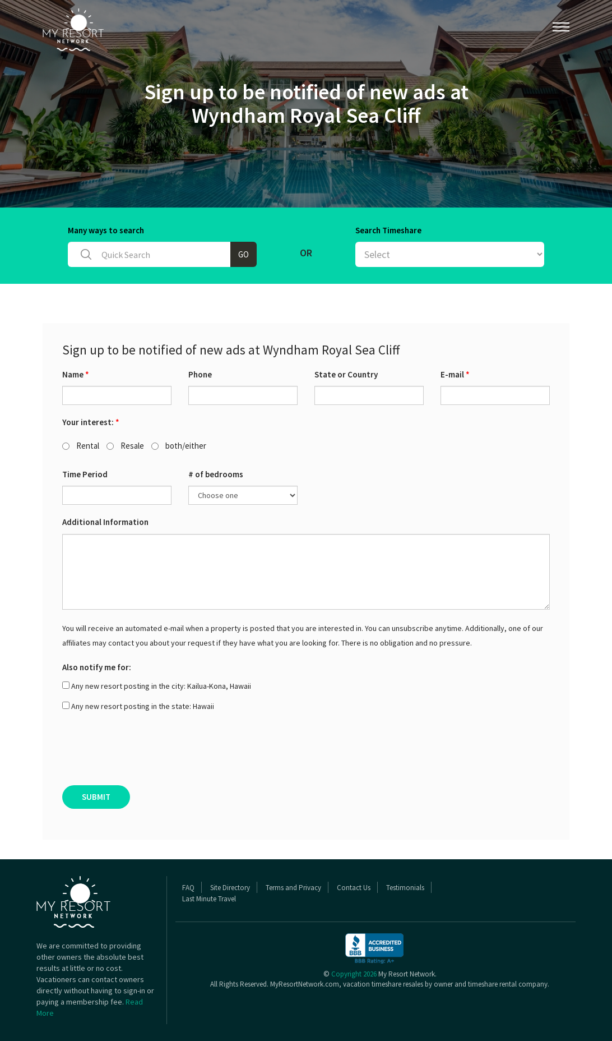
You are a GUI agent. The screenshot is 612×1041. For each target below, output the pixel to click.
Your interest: (90, 422)
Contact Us (353, 887)
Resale (125, 445)
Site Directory (230, 887)
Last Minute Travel (209, 899)
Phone (200, 374)
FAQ (188, 887)
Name (75, 374)
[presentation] (147, 752)
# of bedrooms (215, 474)
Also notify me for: (96, 667)
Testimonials (405, 887)
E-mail (455, 374)
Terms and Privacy (293, 887)
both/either (178, 445)
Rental (80, 445)
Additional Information (105, 522)
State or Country (346, 374)
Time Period (85, 474)
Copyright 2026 (354, 974)
